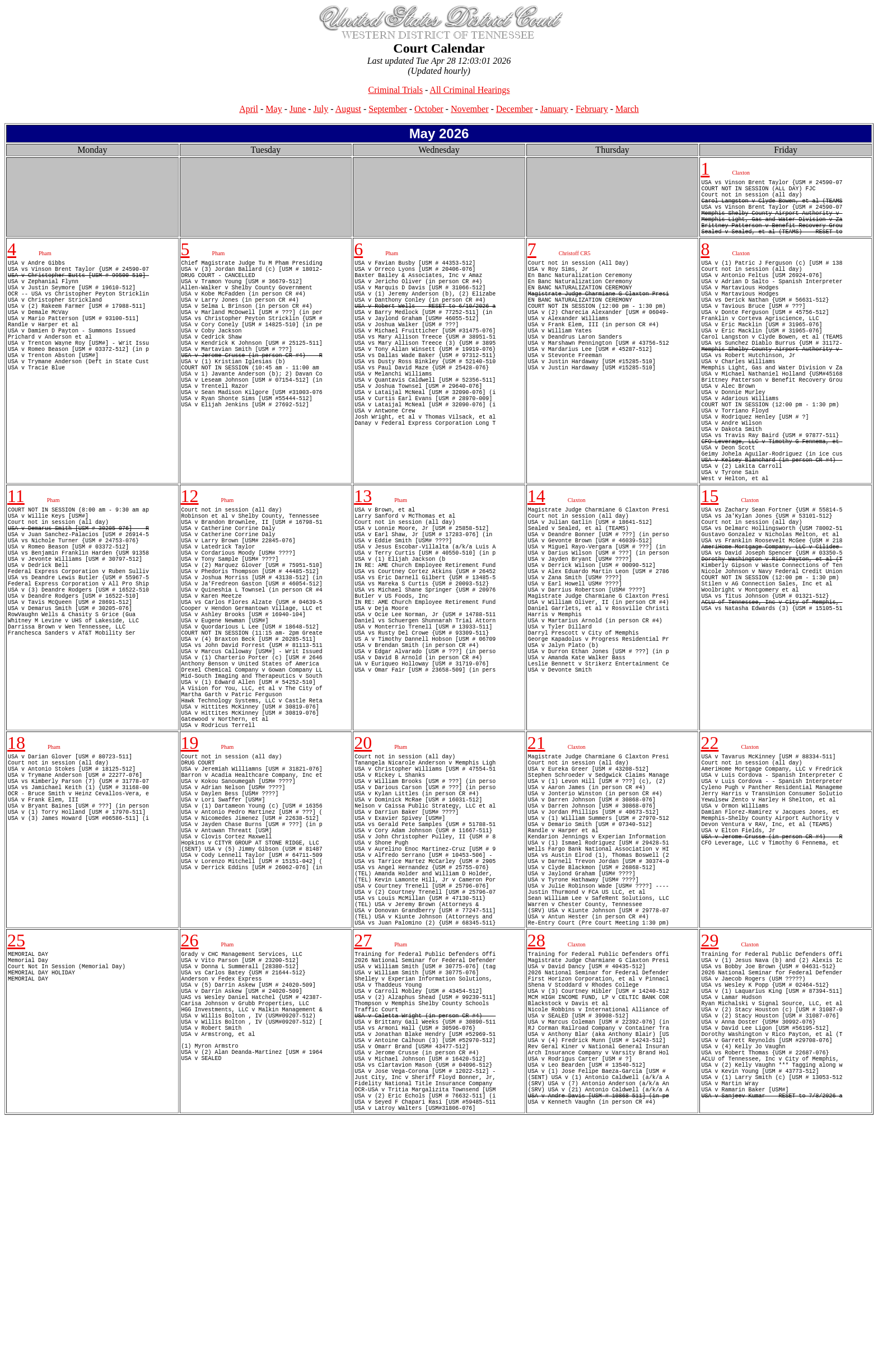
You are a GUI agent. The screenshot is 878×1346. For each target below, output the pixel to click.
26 (190, 1123)
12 (190, 571)
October (428, 109)
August (348, 109)
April (248, 109)
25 (16, 1123)
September (387, 109)
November (470, 109)
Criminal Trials (395, 90)
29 (709, 1123)
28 (536, 1123)
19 (190, 879)
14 (536, 571)
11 (16, 571)
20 (363, 879)
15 (709, 571)
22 (709, 879)
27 (363, 1123)
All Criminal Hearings (469, 90)
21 (536, 879)
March (627, 109)
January (554, 109)
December (514, 109)
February (592, 109)
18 (16, 879)
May (273, 109)
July (321, 109)
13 (363, 571)
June (297, 109)
